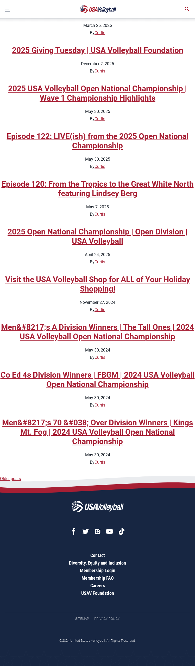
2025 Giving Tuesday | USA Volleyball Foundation (97, 50)
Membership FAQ (97, 578)
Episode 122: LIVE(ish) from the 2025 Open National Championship (97, 141)
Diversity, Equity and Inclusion (97, 563)
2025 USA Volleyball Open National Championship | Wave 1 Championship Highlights (97, 93)
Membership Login (97, 570)
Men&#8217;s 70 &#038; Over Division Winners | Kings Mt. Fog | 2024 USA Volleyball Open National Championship (97, 432)
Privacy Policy (107, 619)
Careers (97, 585)
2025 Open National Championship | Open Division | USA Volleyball (97, 236)
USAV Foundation (97, 593)
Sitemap (82, 619)
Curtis (100, 32)
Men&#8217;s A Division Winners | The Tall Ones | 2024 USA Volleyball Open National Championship (97, 332)
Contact (97, 555)
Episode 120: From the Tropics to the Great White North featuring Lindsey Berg (98, 188)
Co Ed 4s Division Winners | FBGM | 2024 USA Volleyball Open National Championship (98, 379)
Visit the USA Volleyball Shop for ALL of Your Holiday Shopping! (97, 284)
